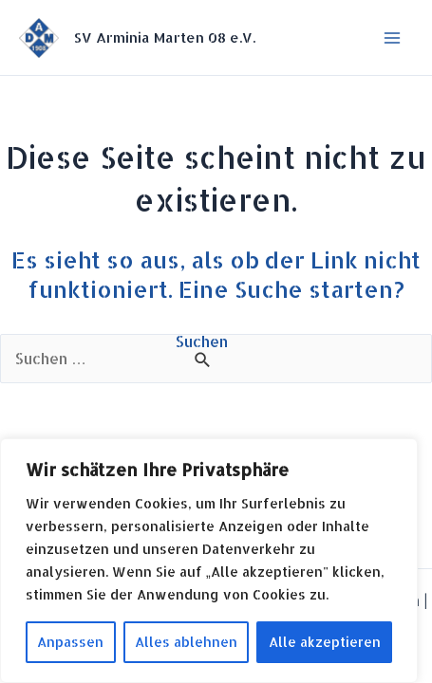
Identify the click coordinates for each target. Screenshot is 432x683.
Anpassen (70, 642)
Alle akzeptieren (325, 642)
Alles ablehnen (186, 642)
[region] (209, 560)
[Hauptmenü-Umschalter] (392, 38)
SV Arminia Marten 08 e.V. (164, 37)
